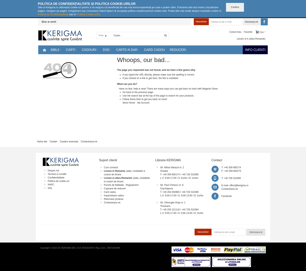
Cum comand (111, 167)
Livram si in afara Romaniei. (251, 38)
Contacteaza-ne (89, 141)
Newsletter (201, 21)
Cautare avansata (69, 141)
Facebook (226, 196)
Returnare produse (113, 199)
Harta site (42, 141)
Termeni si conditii (57, 174)
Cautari (53, 141)
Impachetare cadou (114, 195)
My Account (143, 102)
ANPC (51, 184)
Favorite (248, 32)
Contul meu (235, 32)
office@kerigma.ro (238, 185)
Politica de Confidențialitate (53, 14)
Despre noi (53, 170)
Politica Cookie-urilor (88, 14)
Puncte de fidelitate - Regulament (121, 185)
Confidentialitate (56, 177)
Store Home (129, 102)
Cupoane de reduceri (115, 188)
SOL (50, 188)
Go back (127, 92)
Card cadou (110, 192)
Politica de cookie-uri (58, 181)
